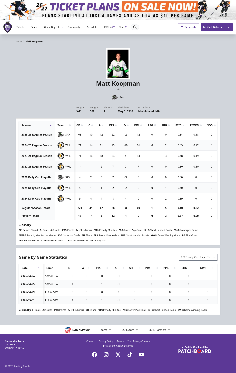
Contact (90, 341)
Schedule (93, 27)
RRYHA (109, 27)
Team (35, 27)
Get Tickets (212, 27)
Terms (120, 341)
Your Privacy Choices (139, 341)
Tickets (22, 27)
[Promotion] (118, 10)
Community (75, 27)
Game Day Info (54, 27)
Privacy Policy (105, 341)
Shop (123, 27)
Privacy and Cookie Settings (118, 345)
